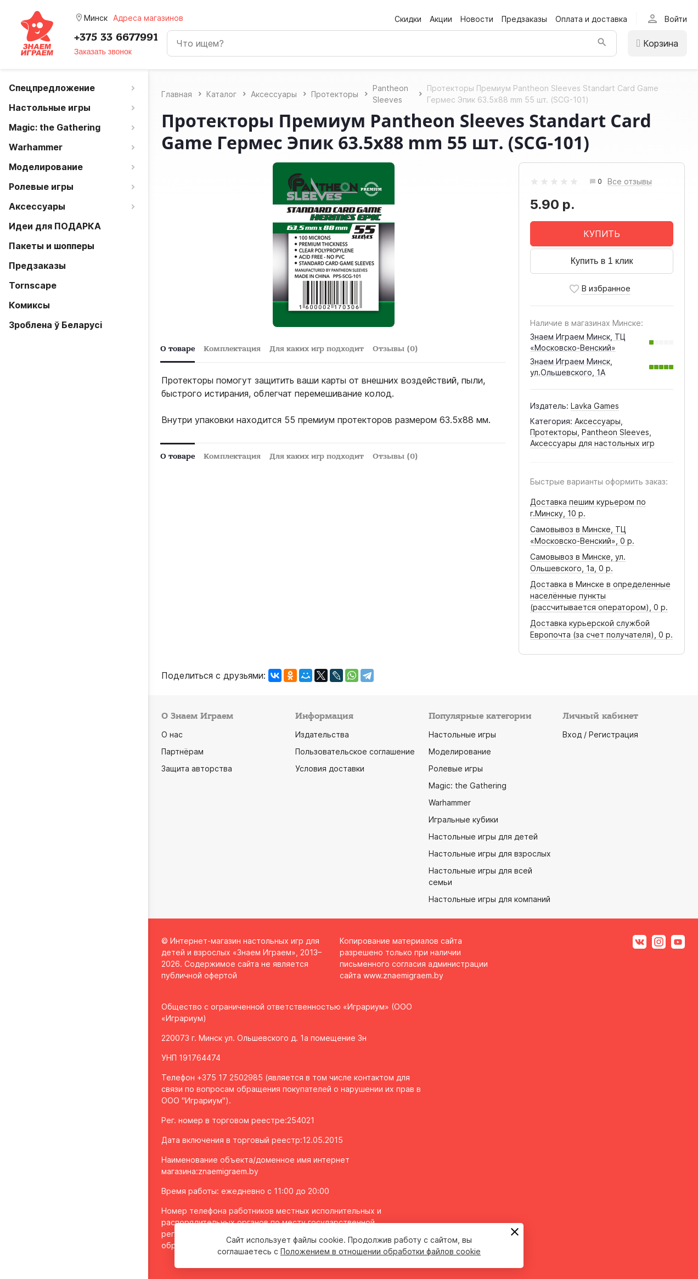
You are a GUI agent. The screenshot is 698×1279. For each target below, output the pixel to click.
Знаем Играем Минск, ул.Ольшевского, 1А (571, 367)
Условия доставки (329, 768)
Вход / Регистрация (600, 734)
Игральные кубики (463, 819)
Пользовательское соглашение (355, 751)
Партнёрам (182, 751)
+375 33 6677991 (116, 37)
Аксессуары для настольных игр (592, 443)
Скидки (408, 19)
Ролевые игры (456, 768)
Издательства (322, 734)
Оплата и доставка (591, 19)
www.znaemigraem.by (403, 975)
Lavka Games (595, 405)
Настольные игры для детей (483, 836)
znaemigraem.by (228, 1171)
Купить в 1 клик (602, 261)
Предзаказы (524, 19)
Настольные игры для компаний (489, 899)
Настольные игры (462, 734)
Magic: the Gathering (467, 785)
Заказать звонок (103, 51)
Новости (476, 19)
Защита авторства (196, 768)
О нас (172, 734)
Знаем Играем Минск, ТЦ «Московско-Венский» (578, 342)
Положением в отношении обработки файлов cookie (380, 1251)
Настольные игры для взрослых (490, 853)
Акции (441, 19)
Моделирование (460, 751)
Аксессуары (598, 421)
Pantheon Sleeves (615, 432)
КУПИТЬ (601, 233)
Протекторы (553, 432)
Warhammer (450, 802)
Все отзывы (629, 182)
